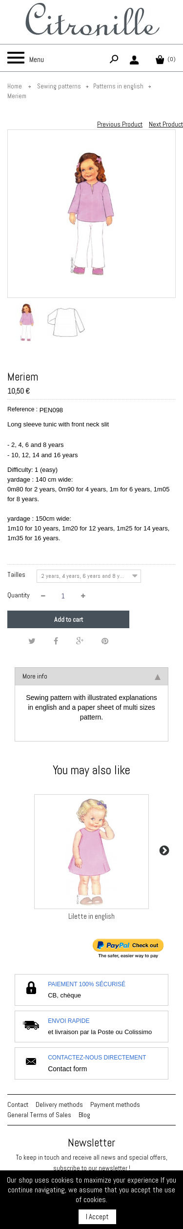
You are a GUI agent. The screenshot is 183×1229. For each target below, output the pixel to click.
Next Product (166, 124)
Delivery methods (59, 1104)
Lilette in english (91, 916)
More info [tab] (91, 676)
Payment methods (115, 1104)
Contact (17, 1104)
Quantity (18, 595)
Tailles (17, 574)
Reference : (22, 409)
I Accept (97, 1216)
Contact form (67, 1069)
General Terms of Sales (39, 1114)
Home (14, 86)
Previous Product (119, 124)
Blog (84, 1114)
